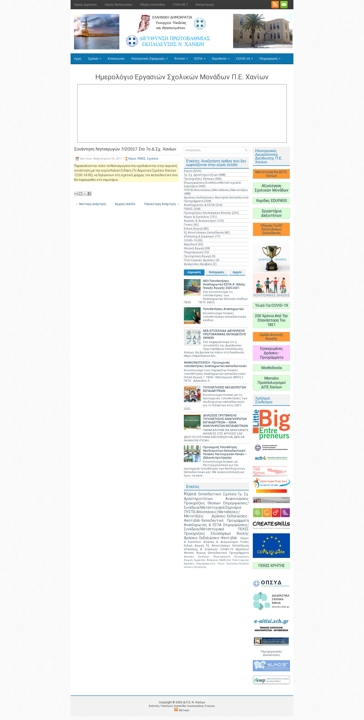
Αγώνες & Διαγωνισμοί (200, 220)
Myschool (190, 244)
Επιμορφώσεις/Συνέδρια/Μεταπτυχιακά (216, 527)
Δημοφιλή (194, 272)
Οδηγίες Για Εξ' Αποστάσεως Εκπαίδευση (271, 229)
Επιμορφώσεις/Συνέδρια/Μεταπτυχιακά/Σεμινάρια (216, 505)
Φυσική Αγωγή (204, 4)
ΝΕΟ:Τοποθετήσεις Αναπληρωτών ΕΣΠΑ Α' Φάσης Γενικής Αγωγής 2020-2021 (224, 284)
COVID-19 (246, 56)
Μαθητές (225, 560)
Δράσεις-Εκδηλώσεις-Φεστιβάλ (210, 538)
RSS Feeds (184, 710)
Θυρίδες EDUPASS (271, 200)
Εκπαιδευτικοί (209, 494)
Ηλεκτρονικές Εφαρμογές (151, 56)
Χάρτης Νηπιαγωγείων (118, 4)
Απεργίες (212, 560)
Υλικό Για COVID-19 (271, 305)
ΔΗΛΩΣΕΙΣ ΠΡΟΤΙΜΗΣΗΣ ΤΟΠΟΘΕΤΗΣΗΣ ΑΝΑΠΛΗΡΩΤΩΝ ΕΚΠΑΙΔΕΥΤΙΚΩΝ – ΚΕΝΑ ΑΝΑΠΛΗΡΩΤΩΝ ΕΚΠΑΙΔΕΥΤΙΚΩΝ (225, 421)
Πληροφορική (271, 56)
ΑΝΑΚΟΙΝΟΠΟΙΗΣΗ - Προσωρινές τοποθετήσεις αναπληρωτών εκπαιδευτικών (215, 364)
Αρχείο (237, 272)
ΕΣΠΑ (201, 56)
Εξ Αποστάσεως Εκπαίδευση (204, 232)
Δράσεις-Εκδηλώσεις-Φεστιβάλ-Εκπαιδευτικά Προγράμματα (216, 518)
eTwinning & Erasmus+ (199, 236)
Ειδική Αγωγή (193, 228)
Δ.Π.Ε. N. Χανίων (194, 702)
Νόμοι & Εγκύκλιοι (196, 216)
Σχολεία (96, 56)
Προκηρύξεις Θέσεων (199, 178)
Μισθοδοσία (271, 368)
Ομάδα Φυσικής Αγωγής (271, 336)
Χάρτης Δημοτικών (85, 4)
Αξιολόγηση (200, 567)
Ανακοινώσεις (237, 499)
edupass (188, 567)
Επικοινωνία (116, 58)
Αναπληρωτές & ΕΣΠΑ (199, 205)
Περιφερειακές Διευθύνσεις (271, 653)
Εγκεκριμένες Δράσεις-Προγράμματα (271, 353)
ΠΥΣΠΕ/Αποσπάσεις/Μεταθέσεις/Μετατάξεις (216, 190)
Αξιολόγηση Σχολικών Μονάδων (271, 188)
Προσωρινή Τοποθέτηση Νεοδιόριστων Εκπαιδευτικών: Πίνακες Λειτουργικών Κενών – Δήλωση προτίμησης (225, 452)
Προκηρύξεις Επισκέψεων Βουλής (207, 212)
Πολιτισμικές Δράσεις (199, 260)
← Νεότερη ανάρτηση (90, 204)
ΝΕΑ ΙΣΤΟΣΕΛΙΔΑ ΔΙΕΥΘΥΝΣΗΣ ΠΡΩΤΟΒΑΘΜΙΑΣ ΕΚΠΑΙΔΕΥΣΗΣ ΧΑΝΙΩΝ (224, 334)
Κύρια (132, 158)
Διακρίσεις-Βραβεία (198, 264)
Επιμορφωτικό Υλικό (210, 563)
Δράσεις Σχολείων (197, 556)
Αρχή (77, 58)
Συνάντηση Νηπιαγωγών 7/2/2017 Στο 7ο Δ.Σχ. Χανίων (125, 149)
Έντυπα (182, 56)
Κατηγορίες (216, 272)
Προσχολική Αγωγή (197, 256)
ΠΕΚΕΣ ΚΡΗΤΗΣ (271, 565)
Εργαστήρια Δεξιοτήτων (271, 213)
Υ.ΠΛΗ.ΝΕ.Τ (180, 4)
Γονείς (188, 224)
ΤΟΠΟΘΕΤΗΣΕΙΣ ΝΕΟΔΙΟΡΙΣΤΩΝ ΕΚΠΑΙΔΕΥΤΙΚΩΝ (224, 389)
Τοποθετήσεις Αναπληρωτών (223, 309)
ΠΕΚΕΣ (141, 158)
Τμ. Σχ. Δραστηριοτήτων (201, 174)
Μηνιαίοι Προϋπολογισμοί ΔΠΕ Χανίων (271, 382)
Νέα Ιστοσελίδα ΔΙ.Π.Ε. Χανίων (271, 174)
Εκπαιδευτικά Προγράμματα (228, 552)
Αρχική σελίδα (125, 204)
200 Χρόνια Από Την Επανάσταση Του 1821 (271, 320)
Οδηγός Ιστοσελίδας (152, 4)
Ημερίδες (199, 560)
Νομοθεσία (222, 56)
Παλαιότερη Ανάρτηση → (161, 204)
